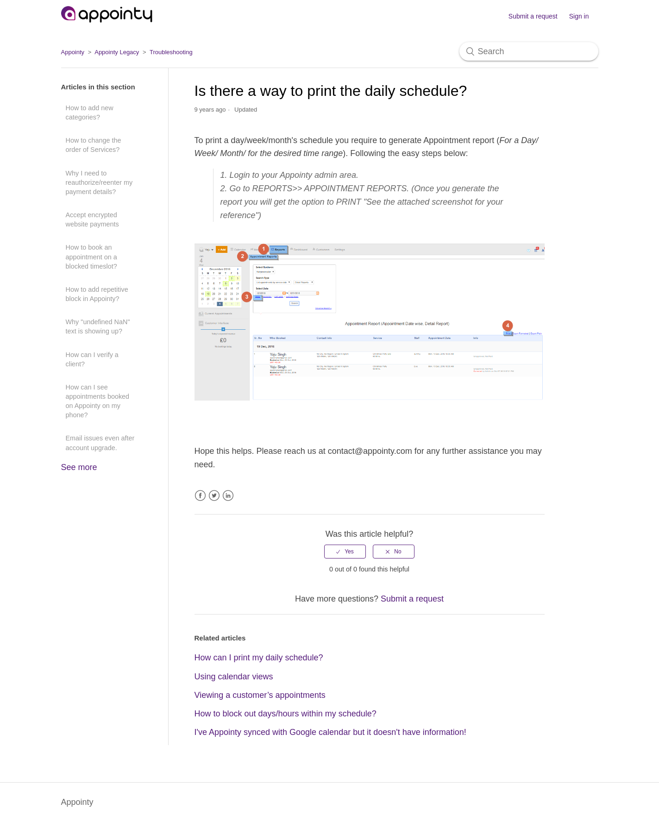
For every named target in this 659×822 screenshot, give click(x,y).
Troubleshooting (171, 52)
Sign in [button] (579, 16)
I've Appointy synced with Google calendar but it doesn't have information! (330, 732)
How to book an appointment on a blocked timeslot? (91, 257)
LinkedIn (228, 496)
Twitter (214, 496)
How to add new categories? (89, 112)
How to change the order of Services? (93, 145)
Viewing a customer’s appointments (260, 695)
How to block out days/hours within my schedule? (286, 713)
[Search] (528, 51)
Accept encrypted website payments (92, 219)
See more (79, 467)
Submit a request (533, 16)
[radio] (345, 551)
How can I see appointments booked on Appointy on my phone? (98, 401)
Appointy (73, 52)
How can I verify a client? (92, 359)
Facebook (200, 496)
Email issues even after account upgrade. (100, 442)
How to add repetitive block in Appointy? (97, 294)
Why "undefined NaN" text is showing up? (98, 326)
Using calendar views (234, 676)
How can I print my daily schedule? (259, 657)
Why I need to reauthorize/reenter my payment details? (99, 182)
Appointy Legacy (116, 52)
